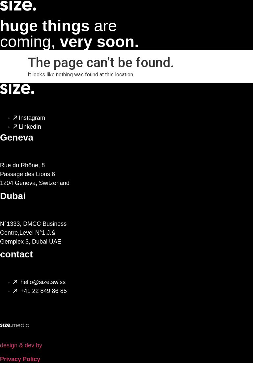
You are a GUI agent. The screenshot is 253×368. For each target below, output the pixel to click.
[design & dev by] (14, 317)
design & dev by (21, 345)
